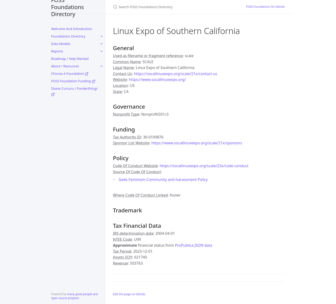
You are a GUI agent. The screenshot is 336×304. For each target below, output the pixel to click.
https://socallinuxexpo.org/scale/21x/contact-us (175, 73)
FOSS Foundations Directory (67, 7)
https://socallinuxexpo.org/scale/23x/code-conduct (204, 165)
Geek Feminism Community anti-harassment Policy (163, 179)
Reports (57, 51)
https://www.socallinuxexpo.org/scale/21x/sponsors (196, 142)
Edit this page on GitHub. (129, 294)
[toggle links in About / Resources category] (101, 66)
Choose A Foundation (69, 73)
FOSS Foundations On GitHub (265, 7)
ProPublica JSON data (193, 245)
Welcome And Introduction (71, 29)
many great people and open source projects (74, 296)
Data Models (60, 43)
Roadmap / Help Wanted (70, 58)
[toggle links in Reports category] (101, 51)
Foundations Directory (68, 36)
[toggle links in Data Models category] (101, 44)
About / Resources (65, 66)
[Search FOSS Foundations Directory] (168, 7)
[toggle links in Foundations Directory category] (101, 36)
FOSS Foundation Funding (73, 81)
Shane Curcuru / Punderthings (74, 91)
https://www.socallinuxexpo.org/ (157, 79)
